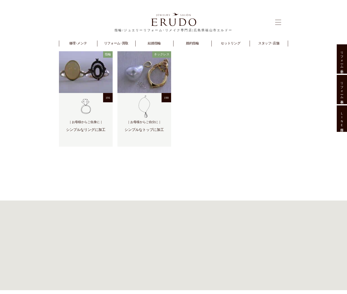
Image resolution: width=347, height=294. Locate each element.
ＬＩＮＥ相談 (342, 118)
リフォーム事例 (342, 89)
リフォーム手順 (342, 59)
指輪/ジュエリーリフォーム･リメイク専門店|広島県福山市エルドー (173, 30)
